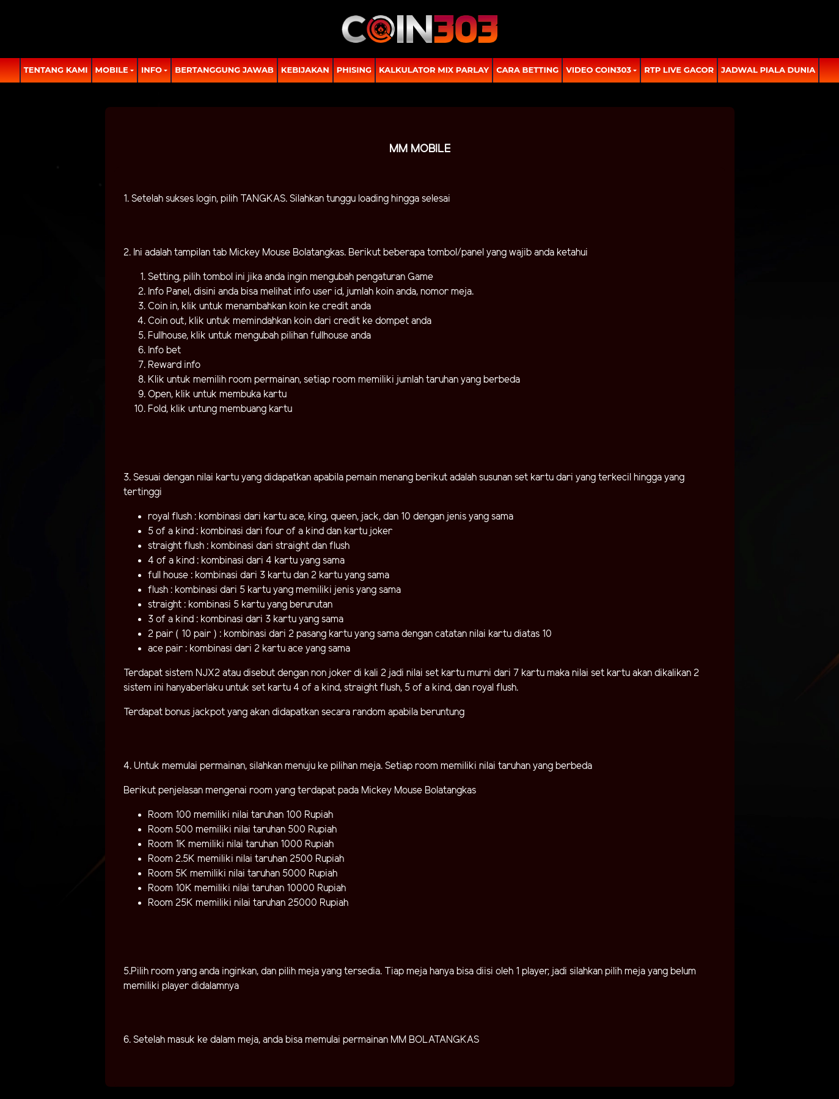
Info (151, 70)
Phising (354, 70)
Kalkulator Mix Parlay (434, 70)
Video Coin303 (598, 70)
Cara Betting (527, 70)
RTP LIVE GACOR (679, 70)
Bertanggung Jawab (224, 70)
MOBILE (111, 70)
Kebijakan (305, 70)
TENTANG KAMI (56, 70)
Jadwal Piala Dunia (768, 70)
